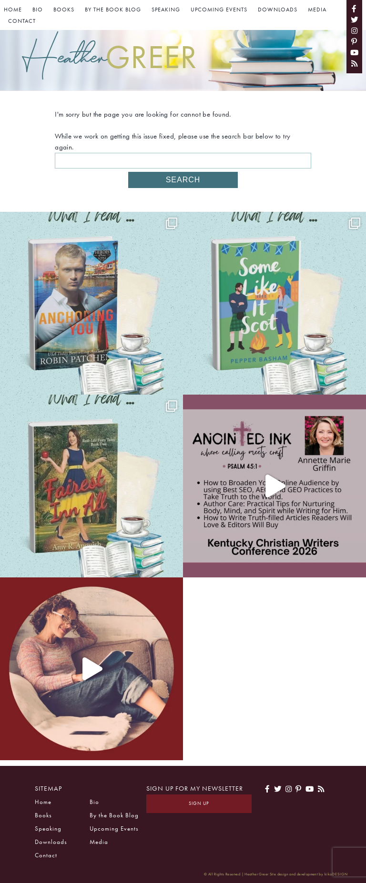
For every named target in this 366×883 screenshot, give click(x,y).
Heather (109, 57)
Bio (37, 9)
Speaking (166, 9)
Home (13, 9)
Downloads (277, 9)
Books (63, 9)
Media (317, 9)
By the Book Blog (113, 9)
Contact (22, 21)
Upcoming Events (219, 9)
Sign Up (199, 803)
